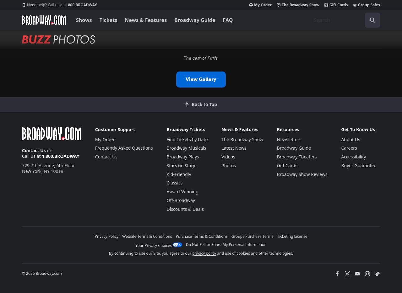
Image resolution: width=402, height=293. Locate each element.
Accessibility (353, 157)
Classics (175, 183)
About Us (350, 139)
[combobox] (344, 20)
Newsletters (289, 139)
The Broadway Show (298, 5)
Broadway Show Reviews (302, 174)
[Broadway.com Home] (44, 20)
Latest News (234, 148)
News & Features (146, 20)
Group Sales (366, 5)
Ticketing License (292, 236)
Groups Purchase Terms (252, 236)
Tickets (108, 20)
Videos (228, 157)
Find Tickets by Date (187, 139)
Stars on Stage (182, 165)
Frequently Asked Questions (124, 148)
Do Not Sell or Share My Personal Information (226, 244)
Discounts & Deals (185, 209)
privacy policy (204, 253)
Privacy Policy (107, 236)
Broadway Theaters (297, 157)
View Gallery (201, 79)
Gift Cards (336, 5)
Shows (84, 20)
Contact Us (34, 150)
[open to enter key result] (372, 20)
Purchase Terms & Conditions (202, 236)
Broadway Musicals (186, 148)
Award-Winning (182, 191)
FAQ (228, 20)
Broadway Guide (194, 20)
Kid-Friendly (179, 174)
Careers (349, 148)
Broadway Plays (183, 157)
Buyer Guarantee (358, 165)
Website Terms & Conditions (147, 236)
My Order (260, 5)
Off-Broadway (181, 200)
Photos (228, 165)
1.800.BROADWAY (59, 5)
